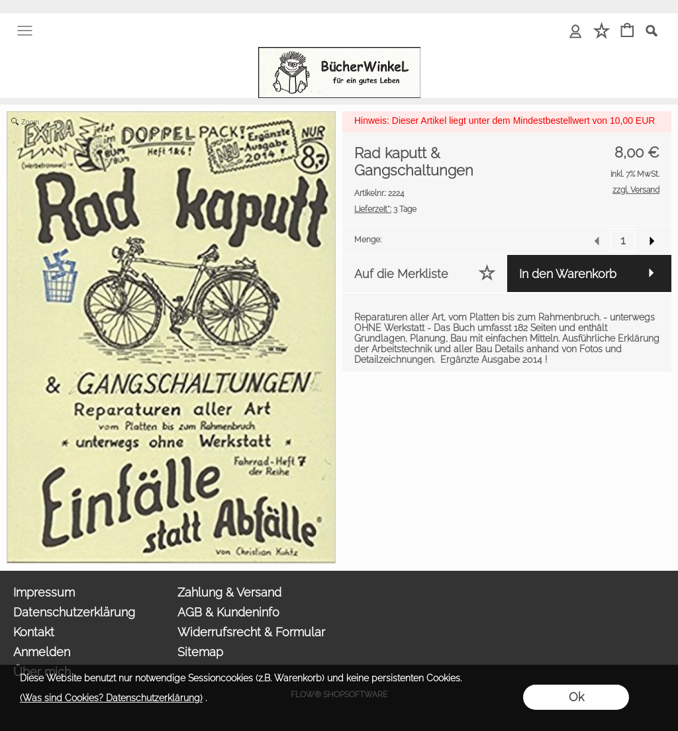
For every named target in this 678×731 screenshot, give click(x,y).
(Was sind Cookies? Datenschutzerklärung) (111, 698)
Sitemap (200, 652)
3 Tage (385, 209)
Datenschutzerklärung (74, 612)
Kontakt (33, 632)
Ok (576, 697)
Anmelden (41, 652)
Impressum (44, 592)
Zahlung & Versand (229, 592)
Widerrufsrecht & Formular (251, 632)
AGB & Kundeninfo (228, 612)
